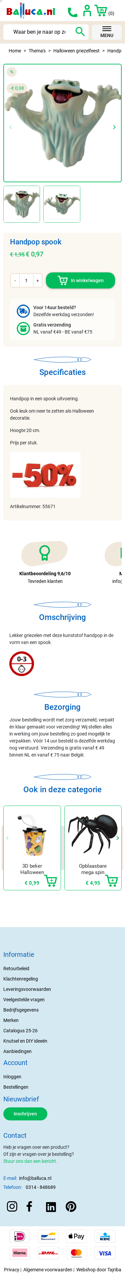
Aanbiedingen (17, 1051)
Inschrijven (25, 1113)
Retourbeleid (16, 968)
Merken (11, 1020)
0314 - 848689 (41, 1187)
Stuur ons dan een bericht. (30, 1161)
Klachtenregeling (20, 979)
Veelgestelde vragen (24, 999)
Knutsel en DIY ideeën (25, 1041)
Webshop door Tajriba (98, 1269)
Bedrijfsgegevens (21, 1010)
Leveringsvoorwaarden (27, 989)
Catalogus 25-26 (20, 1030)
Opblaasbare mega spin (93, 869)
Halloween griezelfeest (76, 50)
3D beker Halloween (32, 869)
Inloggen (12, 1076)
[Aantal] (26, 280)
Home (15, 50)
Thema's (37, 50)
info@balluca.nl (35, 1178)
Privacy (11, 1269)
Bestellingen (15, 1087)
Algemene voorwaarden (47, 1269)
